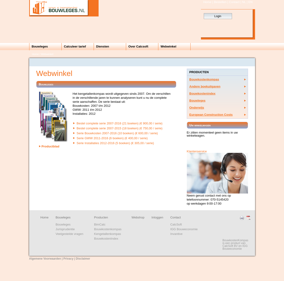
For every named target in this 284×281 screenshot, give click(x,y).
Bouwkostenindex (202, 93)
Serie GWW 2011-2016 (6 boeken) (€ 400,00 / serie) (112, 138)
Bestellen (220, 2)
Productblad (49, 146)
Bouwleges (40, 46)
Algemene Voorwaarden (45, 258)
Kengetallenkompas (107, 234)
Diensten (102, 46)
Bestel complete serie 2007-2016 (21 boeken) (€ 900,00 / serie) (120, 123)
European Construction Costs (211, 114)
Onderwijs (196, 107)
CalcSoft (176, 224)
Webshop (138, 217)
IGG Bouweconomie (184, 229)
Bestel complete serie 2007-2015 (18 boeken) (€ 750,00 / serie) (120, 128)
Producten (101, 217)
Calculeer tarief (75, 46)
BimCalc (99, 224)
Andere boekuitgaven (204, 86)
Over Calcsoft (138, 46)
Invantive (176, 234)
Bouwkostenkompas (204, 79)
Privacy (68, 258)
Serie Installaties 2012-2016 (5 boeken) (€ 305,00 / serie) (115, 143)
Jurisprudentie (65, 229)
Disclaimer (83, 258)
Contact (234, 2)
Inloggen (157, 217)
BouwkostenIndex (106, 238)
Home (207, 2)
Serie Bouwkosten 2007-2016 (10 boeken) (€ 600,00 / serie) (117, 133)
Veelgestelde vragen (69, 234)
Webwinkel (168, 46)
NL (244, 2)
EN (250, 2)
